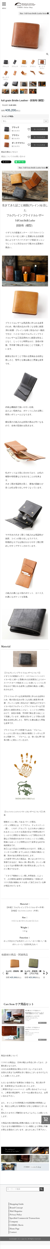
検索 (41, 1189)
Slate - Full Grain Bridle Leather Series (34, 13)
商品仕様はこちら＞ (9, 152)
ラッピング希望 (8, 116)
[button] (3, 973)
